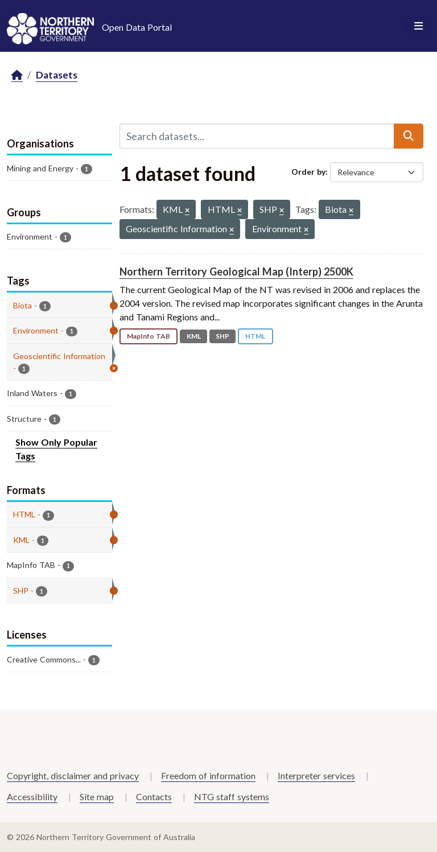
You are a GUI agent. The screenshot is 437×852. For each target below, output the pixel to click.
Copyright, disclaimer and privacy (73, 775)
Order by (308, 171)
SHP (222, 336)
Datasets (56, 75)
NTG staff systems (231, 796)
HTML (255, 336)
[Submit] (408, 136)
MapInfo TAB (148, 336)
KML (194, 336)
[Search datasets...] (256, 136)
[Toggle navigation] (418, 26)
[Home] (17, 75)
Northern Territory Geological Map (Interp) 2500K (236, 271)
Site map (97, 796)
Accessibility (32, 796)
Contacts (154, 796)
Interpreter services (316, 775)
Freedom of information (208, 775)
